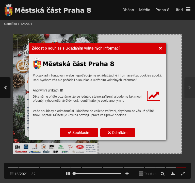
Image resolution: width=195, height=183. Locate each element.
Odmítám (117, 132)
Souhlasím (79, 132)
